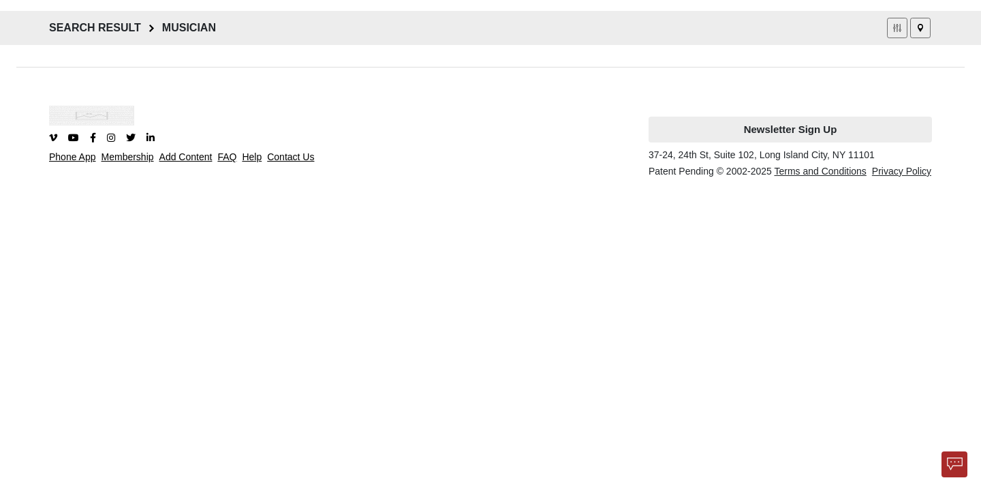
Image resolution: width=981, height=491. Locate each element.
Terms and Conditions (820, 171)
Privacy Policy (901, 171)
